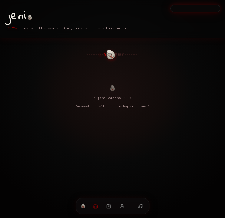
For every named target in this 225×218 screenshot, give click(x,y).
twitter (103, 106)
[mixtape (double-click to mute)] (140, 206)
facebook (82, 106)
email (145, 106)
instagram (125, 106)
